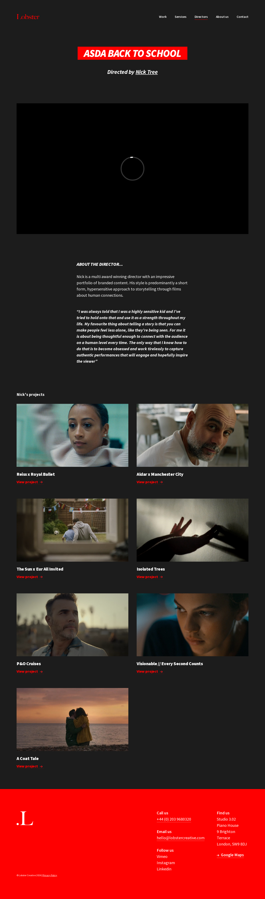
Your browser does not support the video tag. (72, 435)
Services (180, 17)
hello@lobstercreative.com (181, 837)
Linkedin (164, 868)
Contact (242, 17)
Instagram (166, 862)
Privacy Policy (50, 875)
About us (222, 17)
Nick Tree (147, 72)
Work (162, 17)
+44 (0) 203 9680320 (174, 819)
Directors (201, 17)
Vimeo (162, 856)
